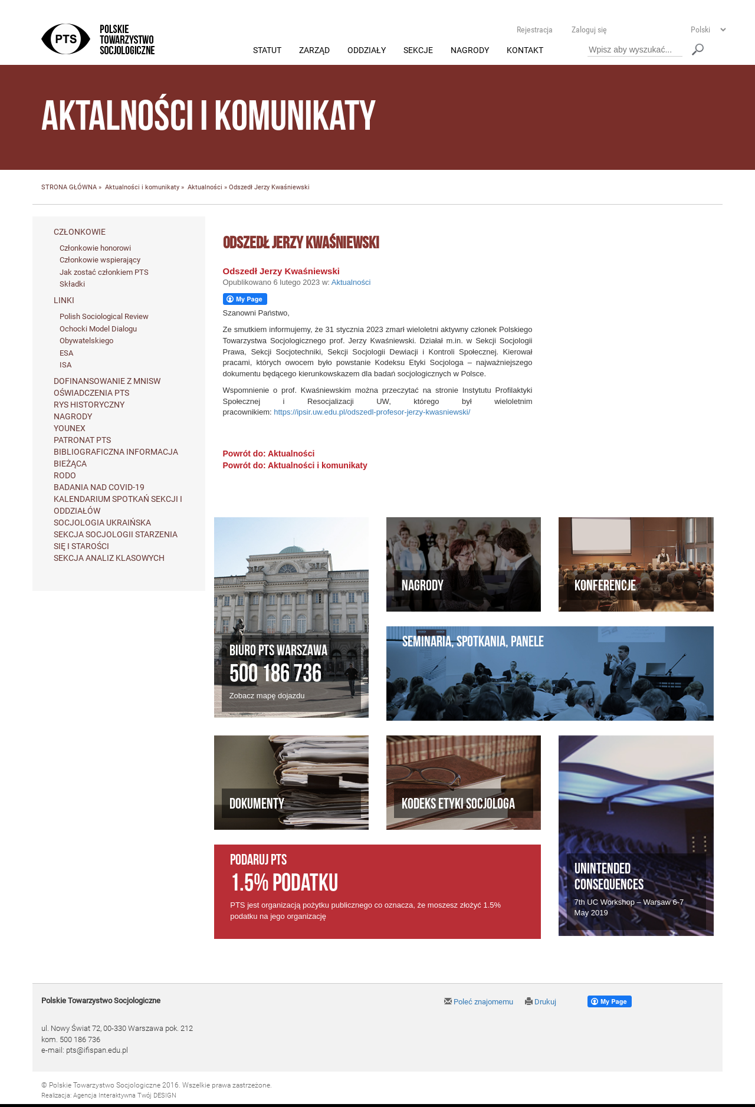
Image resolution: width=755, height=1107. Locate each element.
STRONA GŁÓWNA (69, 188)
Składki (72, 284)
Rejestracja (535, 29)
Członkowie (80, 231)
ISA (65, 365)
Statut (267, 50)
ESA (66, 353)
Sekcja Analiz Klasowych (109, 558)
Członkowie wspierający (100, 260)
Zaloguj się (589, 29)
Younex (70, 428)
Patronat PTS (82, 440)
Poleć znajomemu (478, 1001)
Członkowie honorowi (95, 248)
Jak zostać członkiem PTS (104, 272)
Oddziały (366, 50)
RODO (65, 475)
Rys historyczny (89, 404)
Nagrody (470, 50)
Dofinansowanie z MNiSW (107, 381)
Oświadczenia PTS (91, 393)
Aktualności (205, 188)
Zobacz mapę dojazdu (267, 696)
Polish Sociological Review (104, 317)
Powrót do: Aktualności (269, 453)
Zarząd (314, 50)
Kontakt (525, 50)
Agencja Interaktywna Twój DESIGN (124, 1096)
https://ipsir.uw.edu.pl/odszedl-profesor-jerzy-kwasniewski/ (372, 412)
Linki (64, 301)
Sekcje (418, 50)
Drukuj (540, 1001)
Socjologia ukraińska (102, 522)
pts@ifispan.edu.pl (97, 1050)
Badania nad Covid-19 (99, 487)
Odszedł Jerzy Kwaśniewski (281, 271)
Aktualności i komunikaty (142, 188)
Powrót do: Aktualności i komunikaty (295, 465)
